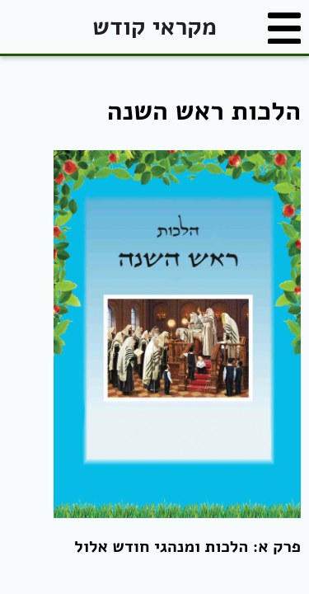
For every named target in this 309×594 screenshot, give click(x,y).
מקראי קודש (154, 27)
